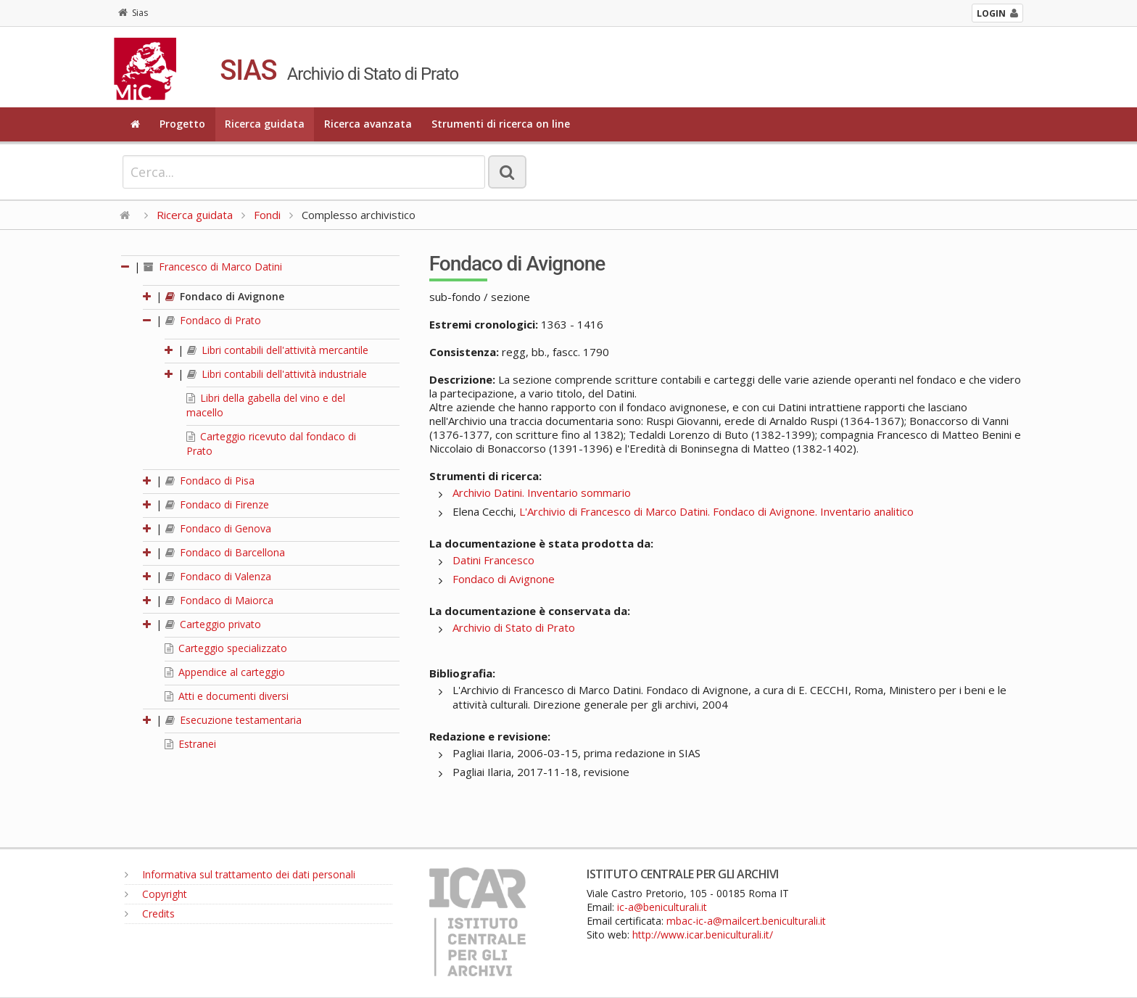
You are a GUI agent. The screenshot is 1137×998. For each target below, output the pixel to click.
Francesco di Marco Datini (213, 266)
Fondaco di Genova (218, 528)
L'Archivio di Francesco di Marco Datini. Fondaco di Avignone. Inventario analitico (716, 511)
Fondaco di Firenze (217, 504)
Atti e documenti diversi (227, 696)
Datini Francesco (493, 560)
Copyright (156, 894)
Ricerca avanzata (368, 124)
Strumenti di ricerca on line (500, 124)
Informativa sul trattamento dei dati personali (240, 874)
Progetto (182, 124)
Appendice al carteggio (225, 672)
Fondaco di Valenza (218, 576)
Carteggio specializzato (226, 648)
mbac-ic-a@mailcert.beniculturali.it (746, 921)
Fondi (267, 214)
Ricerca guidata (265, 124)
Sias (133, 13)
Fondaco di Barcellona (225, 552)
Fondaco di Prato (213, 320)
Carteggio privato (213, 624)
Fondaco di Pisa (210, 480)
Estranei (190, 744)
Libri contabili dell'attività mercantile (277, 350)
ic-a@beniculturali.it (662, 907)
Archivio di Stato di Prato (513, 627)
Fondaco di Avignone (224, 296)
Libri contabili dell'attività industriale (277, 374)
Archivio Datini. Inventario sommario (541, 492)
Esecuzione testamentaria (233, 720)
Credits (150, 913)
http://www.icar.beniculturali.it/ (702, 934)
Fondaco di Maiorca (219, 600)
